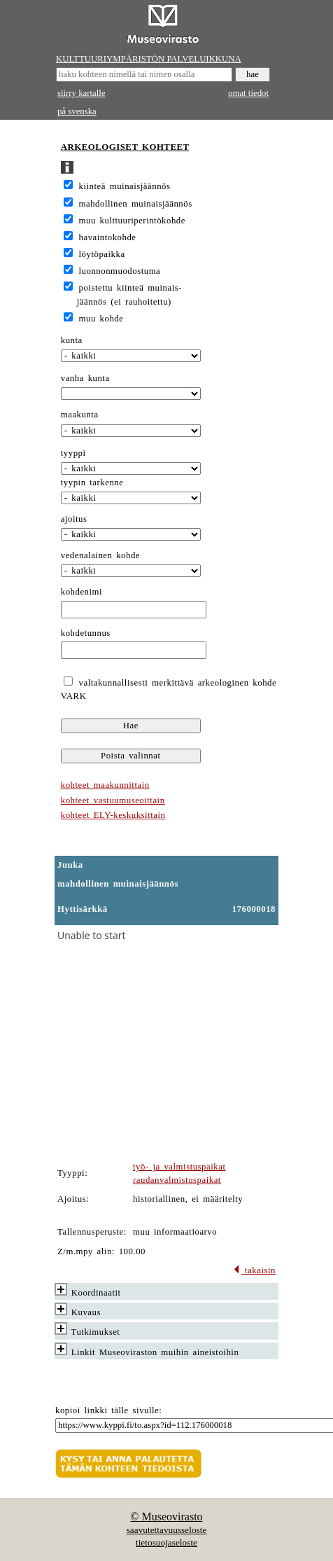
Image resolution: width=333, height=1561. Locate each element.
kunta (72, 340)
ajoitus (74, 519)
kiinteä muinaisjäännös (125, 186)
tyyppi (73, 453)
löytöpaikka (102, 254)
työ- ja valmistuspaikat (179, 1167)
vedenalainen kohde (100, 555)
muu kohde (101, 319)
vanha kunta (85, 378)
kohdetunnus (86, 633)
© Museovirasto (166, 1516)
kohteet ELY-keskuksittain (113, 815)
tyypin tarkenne (92, 482)
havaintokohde (107, 237)
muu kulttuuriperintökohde (132, 221)
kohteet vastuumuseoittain (113, 800)
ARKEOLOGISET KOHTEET (125, 147)
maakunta (80, 414)
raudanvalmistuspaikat (177, 1180)
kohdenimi (81, 592)
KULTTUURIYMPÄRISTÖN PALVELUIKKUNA (148, 59)
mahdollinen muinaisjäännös (135, 204)
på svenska (77, 111)
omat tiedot (248, 93)
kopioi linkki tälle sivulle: (108, 1410)
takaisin (254, 1270)
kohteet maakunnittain (105, 785)
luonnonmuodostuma (120, 271)
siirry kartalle (81, 93)
